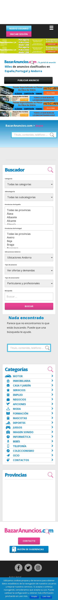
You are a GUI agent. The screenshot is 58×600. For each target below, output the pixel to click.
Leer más (46, 596)
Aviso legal (15, 577)
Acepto (34, 596)
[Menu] (51, 28)
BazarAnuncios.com (18, 125)
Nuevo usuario (18, 28)
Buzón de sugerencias (30, 549)
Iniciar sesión (19, 34)
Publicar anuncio (28, 80)
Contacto (29, 540)
